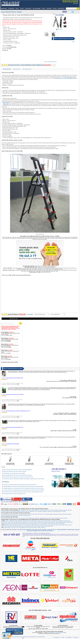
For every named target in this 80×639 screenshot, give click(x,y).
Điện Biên (37, 510)
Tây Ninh (11, 515)
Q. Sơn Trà (17, 527)
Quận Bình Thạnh (17, 526)
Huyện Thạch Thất (11, 522)
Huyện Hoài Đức (47, 520)
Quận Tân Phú (44, 526)
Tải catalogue (69, 637)
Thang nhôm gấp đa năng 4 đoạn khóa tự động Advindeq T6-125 (18, 410)
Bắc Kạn (24, 510)
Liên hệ (54, 8)
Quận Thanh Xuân (51, 523)
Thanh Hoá (49, 511)
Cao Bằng (33, 510)
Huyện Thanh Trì (26, 522)
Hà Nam (45, 510)
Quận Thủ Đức (50, 526)
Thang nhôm (6, 102)
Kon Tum (23, 518)
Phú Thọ (27, 511)
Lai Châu (3, 511)
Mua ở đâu (76, 637)
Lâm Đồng (69, 514)
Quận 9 (6, 526)
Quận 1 (38, 524)
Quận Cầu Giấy (54, 522)
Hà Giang (41, 510)
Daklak (51, 514)
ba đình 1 (7, 520)
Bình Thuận (32, 514)
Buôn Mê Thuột (38, 514)
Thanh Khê (43, 527)
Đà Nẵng (11, 518)
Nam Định (15, 511)
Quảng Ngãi (41, 518)
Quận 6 (67, 524)
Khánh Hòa (18, 518)
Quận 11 (46, 524)
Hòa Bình (65, 510)
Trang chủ (3, 12)
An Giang (3, 514)
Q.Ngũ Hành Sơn (23, 527)
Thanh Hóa (65, 518)
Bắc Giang (21, 510)
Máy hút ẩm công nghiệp (61, 632)
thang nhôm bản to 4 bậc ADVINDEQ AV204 (64, 78)
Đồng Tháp (59, 514)
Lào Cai (10, 511)
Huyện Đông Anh (34, 520)
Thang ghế (19, 12)
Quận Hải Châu (30, 527)
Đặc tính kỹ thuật (16, 69)
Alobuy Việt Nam (7, 332)
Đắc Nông (48, 514)
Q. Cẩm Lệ (13, 527)
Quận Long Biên (30, 523)
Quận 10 (42, 524)
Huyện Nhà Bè (34, 524)
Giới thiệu (49, 8)
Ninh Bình (23, 511)
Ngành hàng (3, 8)
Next (73, 41)
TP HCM (20, 515)
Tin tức (21, 8)
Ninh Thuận (7, 515)
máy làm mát (43, 530)
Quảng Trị (46, 518)
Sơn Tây (57, 523)
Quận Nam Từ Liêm (38, 523)
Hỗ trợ (43, 8)
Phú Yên (27, 518)
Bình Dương (22, 514)
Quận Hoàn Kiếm (16, 523)
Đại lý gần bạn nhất (13, 318)
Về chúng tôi (56, 637)
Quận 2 (53, 524)
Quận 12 (50, 524)
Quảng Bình (31, 518)
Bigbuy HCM (6, 356)
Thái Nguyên (44, 511)
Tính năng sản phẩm (6, 69)
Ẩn (23, 626)
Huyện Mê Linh (54, 520)
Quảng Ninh (31, 511)
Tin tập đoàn (28, 8)
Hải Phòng (61, 510)
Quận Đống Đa (61, 522)
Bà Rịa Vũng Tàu (8, 514)
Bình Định (7, 518)
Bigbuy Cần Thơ (7, 344)
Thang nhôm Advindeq (52, 61)
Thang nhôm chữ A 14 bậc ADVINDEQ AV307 (14, 427)
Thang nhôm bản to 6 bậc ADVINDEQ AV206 (14, 377)
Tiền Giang (16, 515)
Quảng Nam (36, 518)
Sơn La (36, 511)
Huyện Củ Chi (21, 524)
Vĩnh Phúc (60, 511)
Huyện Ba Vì (11, 520)
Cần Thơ (43, 514)
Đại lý (17, 8)
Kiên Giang (64, 514)
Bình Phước (27, 514)
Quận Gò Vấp (24, 526)
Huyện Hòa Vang (6, 527)
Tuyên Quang (54, 511)
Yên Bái (64, 511)
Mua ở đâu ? (4, 318)
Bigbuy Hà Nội (6, 350)
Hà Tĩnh (52, 510)
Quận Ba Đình (40, 522)
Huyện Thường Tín (33, 522)
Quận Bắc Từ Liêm (47, 522)
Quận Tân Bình (37, 526)
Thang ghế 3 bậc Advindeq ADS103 (12, 443)
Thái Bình (40, 511)
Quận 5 (63, 524)
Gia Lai (14, 518)
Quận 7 (70, 524)
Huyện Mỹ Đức (60, 520)
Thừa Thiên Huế (52, 518)
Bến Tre (17, 514)
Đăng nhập (75, 3)
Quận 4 (60, 524)
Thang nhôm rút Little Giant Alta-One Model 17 (15, 394)
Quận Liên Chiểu (37, 527)
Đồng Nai (55, 514)
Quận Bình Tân (11, 526)
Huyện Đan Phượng (26, 520)
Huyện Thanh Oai (18, 522)
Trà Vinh (24, 515)
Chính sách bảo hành (27, 69)
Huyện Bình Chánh (8, 524)
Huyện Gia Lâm (41, 520)
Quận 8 (2, 526)
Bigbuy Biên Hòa (7, 338)
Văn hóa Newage (36, 8)
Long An (2, 515)
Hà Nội (48, 510)
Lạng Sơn (7, 511)
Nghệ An (19, 511)
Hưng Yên (70, 510)
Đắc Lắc (2, 518)
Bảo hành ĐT (61, 8)
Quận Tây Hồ (45, 523)
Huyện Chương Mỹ (18, 520)
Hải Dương (56, 510)
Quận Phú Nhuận (30, 526)
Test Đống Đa (62, 523)
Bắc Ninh (28, 510)
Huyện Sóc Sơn (4, 522)
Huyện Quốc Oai (67, 520)
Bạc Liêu (14, 514)
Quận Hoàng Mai (23, 523)
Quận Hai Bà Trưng (9, 523)
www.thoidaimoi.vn (51, 632)
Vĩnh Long (28, 515)
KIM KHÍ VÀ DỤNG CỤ (11, 12)
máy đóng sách (49, 530)
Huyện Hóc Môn (28, 524)
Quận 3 (57, 524)
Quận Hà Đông (67, 522)
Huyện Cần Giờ (15, 524)
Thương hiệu (11, 8)
